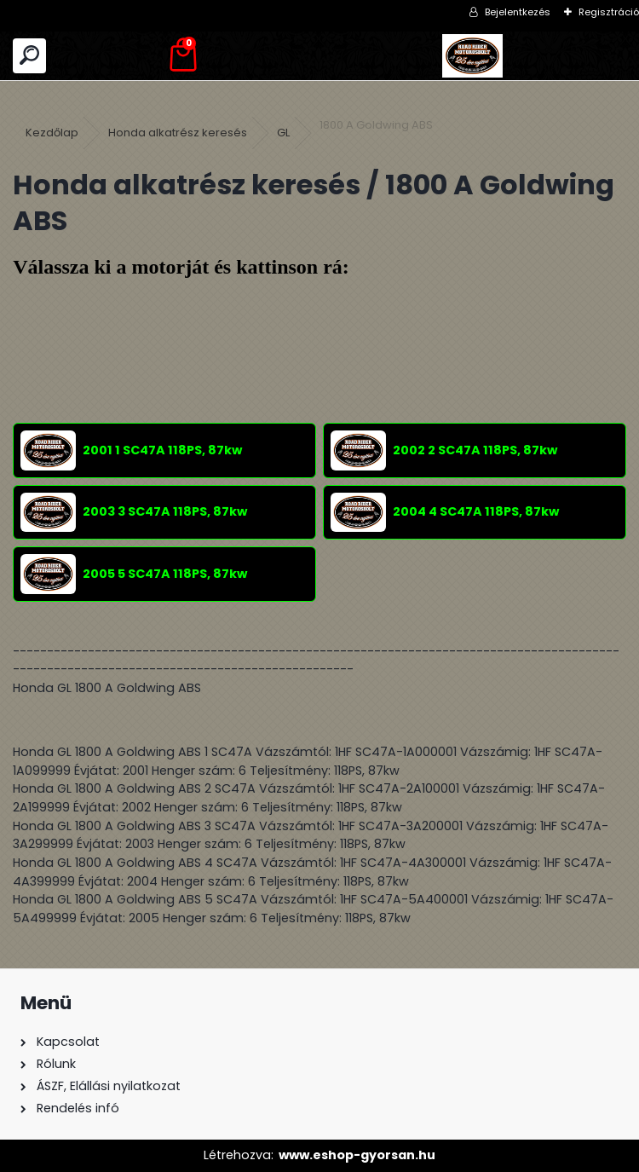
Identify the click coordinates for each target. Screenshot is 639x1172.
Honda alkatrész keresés (177, 132)
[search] (29, 56)
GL (283, 132)
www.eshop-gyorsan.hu (357, 1154)
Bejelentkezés (517, 12)
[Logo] (473, 56)
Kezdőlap (52, 132)
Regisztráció (609, 12)
